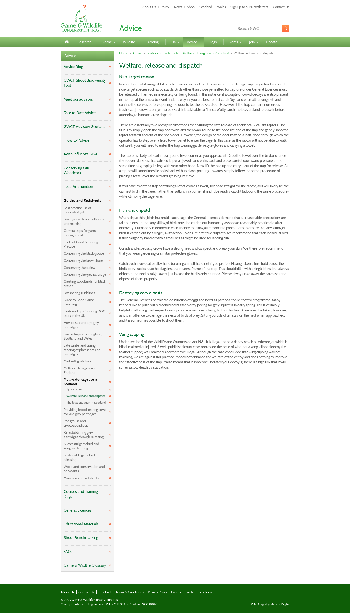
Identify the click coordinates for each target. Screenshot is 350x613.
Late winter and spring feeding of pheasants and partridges (82, 349)
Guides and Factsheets (82, 200)
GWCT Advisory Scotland (85, 126)
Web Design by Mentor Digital (269, 604)
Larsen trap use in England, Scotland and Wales (83, 336)
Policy (165, 7)
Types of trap (74, 389)
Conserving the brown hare (83, 260)
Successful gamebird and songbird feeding (81, 446)
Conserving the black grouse (84, 253)
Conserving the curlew (79, 267)
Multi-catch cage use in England (80, 370)
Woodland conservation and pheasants (84, 468)
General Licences (77, 510)
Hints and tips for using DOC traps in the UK (84, 313)
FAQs (68, 551)
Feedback (105, 592)
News (178, 7)
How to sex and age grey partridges (81, 324)
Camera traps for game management (80, 232)
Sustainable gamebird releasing (79, 457)
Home (123, 53)
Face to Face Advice (80, 112)
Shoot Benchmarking (81, 537)
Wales (221, 7)
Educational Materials (81, 524)
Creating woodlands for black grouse (84, 283)
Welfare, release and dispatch (85, 396)
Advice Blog (73, 66)
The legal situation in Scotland (86, 403)
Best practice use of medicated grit (77, 210)
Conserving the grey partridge (85, 274)
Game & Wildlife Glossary (85, 565)
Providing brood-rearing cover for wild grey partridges (85, 411)
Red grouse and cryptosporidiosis (76, 423)
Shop (191, 7)
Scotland (205, 7)
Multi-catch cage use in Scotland (80, 382)
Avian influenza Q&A (80, 154)
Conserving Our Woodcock (76, 170)
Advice (70, 55)
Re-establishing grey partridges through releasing (84, 434)
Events (176, 592)
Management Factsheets (81, 478)
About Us (149, 7)
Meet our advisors (78, 99)
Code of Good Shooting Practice (81, 244)
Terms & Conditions (130, 592)
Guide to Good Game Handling (79, 302)
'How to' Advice (76, 140)
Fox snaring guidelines (79, 293)
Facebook (205, 592)
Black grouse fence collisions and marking (84, 221)
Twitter (190, 592)
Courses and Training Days (81, 494)
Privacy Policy (157, 592)
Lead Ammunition (78, 186)
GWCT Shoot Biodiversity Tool (85, 83)
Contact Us (281, 7)
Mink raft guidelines (77, 361)
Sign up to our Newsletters (249, 7)
